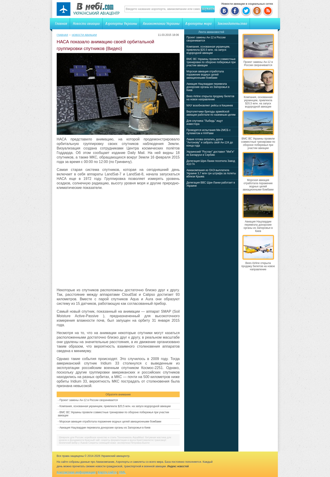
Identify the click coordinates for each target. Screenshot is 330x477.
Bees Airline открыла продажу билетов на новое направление (210, 98)
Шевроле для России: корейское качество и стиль (87, 437)
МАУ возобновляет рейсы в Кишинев (209, 105)
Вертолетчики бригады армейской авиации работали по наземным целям (210, 113)
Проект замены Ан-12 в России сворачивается (88, 400)
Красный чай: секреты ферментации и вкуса (110, 440)
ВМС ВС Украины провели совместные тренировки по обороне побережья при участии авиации (211, 62)
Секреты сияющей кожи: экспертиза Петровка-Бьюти (119, 442)
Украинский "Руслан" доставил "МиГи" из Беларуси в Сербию (210, 153)
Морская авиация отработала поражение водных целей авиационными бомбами (110, 421)
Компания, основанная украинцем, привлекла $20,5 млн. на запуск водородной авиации (115, 406)
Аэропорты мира (198, 23)
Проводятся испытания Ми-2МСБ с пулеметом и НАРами (208, 131)
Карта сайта (107, 472)
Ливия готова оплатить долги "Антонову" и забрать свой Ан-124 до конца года (209, 142)
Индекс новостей (178, 466)
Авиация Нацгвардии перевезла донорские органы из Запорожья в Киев (104, 427)
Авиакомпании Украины (161, 23)
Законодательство (232, 23)
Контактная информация (76, 472)
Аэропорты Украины (121, 23)
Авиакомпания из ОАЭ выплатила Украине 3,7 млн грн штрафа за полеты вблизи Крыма (211, 173)
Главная (61, 23)
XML (122, 472)
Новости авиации (86, 23)
